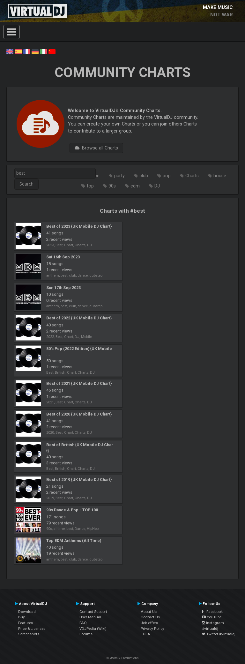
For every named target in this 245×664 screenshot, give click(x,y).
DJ (157, 185)
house (219, 175)
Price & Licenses (31, 628)
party (119, 175)
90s (112, 185)
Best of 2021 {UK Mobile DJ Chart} (79, 383)
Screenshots (28, 634)
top (90, 185)
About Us (149, 611)
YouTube (211, 617)
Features (25, 623)
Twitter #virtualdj (218, 634)
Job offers (149, 623)
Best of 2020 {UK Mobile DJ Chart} (79, 414)
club (143, 175)
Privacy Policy (152, 628)
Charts (192, 175)
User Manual (90, 617)
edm (135, 185)
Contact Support (93, 611)
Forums (86, 634)
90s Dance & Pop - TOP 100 (72, 510)
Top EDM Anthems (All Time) (73, 540)
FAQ (83, 623)
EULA (145, 634)
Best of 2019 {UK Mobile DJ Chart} (79, 479)
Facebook (212, 611)
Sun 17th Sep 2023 (63, 287)
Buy (21, 617)
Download (27, 611)
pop (167, 175)
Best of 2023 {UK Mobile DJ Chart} (79, 226)
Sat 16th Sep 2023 (63, 257)
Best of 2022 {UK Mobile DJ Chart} (79, 318)
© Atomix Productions (123, 658)
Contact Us (150, 617)
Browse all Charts (96, 147)
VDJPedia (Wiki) (93, 628)
